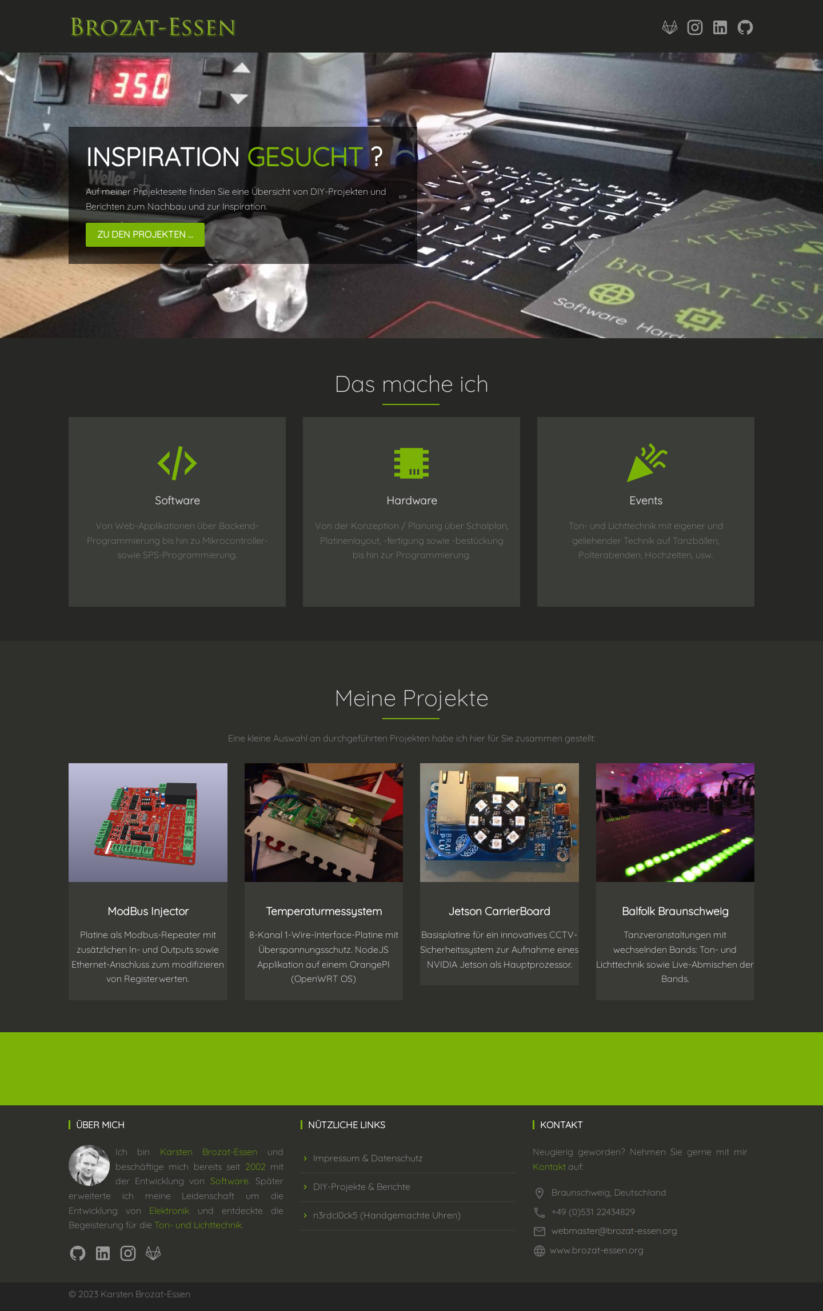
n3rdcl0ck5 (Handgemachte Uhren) (381, 1215)
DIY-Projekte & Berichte (355, 1186)
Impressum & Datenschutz (362, 1158)
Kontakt (549, 1166)
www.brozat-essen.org (597, 1250)
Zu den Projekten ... (145, 234)
